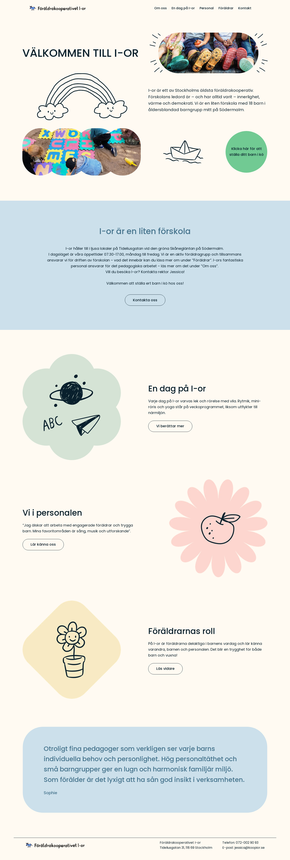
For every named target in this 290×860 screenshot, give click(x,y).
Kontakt (244, 8)
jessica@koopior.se (250, 847)
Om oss (160, 8)
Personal (207, 8)
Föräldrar (226, 8)
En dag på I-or (183, 8)
